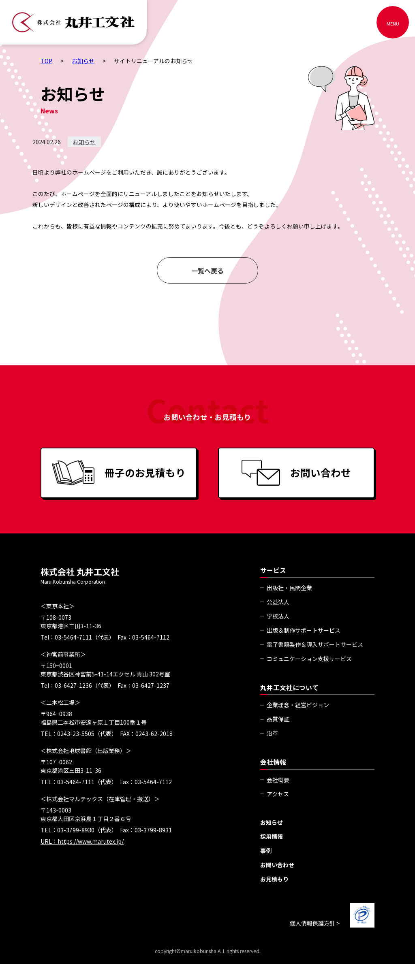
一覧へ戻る (207, 270)
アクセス (278, 794)
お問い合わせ (296, 473)
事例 (266, 851)
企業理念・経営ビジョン (298, 705)
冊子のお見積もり (119, 473)
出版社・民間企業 (289, 588)
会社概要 (278, 780)
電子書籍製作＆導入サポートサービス (315, 644)
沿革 (272, 733)
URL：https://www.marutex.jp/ (82, 841)
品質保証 (278, 719)
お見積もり (274, 879)
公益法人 (278, 602)
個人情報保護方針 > (315, 923)
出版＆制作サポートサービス (303, 630)
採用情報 (271, 836)
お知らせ (84, 142)
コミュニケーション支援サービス (309, 659)
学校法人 (278, 616)
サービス (273, 570)
